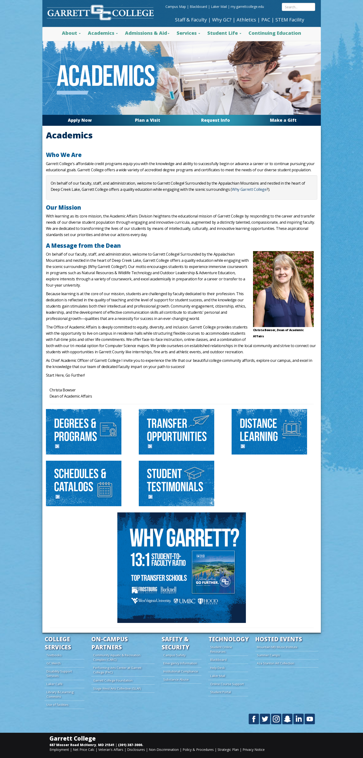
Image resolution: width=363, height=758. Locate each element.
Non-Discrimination (164, 749)
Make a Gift (283, 120)
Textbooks (54, 655)
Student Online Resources (221, 649)
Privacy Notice (254, 749)
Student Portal (220, 692)
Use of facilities (57, 704)
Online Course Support (227, 684)
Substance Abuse (176, 679)
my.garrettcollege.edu (247, 6)
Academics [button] (103, 33)
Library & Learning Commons (60, 694)
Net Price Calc (83, 749)
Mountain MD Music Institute (277, 647)
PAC (265, 19)
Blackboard (198, 6)
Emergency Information (180, 663)
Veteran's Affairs (110, 749)
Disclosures (136, 749)
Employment (59, 749)
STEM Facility (289, 19)
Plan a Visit (147, 120)
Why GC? (221, 19)
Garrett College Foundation (113, 680)
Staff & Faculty (191, 19)
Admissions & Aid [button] (147, 33)
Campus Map (175, 6)
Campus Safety (174, 655)
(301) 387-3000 (130, 745)
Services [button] (188, 33)
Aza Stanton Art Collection (275, 663)
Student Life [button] (224, 33)
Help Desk (217, 668)
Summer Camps (268, 655)
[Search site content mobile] (298, 7)
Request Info (215, 120)
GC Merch (53, 663)
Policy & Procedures (198, 749)
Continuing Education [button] (275, 33)
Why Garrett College (249, 189)
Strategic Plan (228, 749)
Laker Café (54, 684)
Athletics (246, 19)
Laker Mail (219, 6)
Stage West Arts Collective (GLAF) (117, 688)
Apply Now (80, 120)
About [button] (71, 33)
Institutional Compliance (180, 671)
